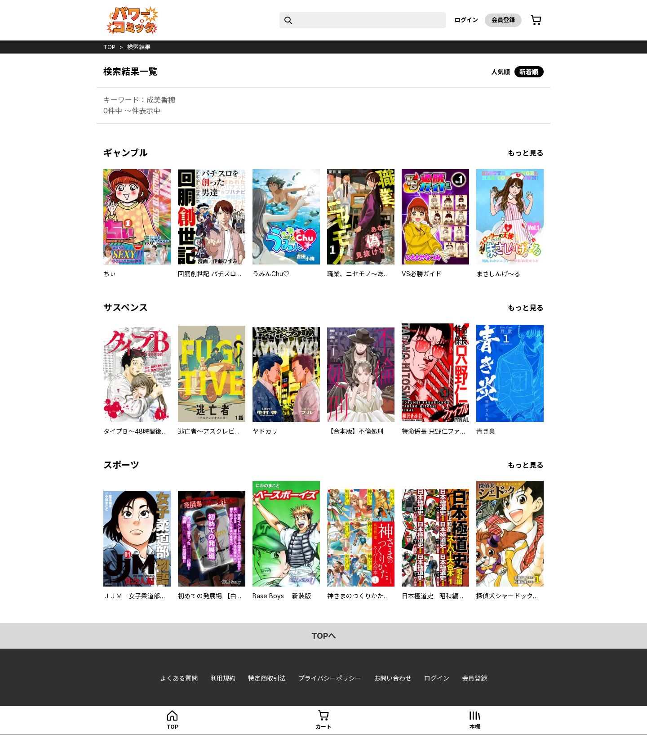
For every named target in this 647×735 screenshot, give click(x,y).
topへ (323, 636)
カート (323, 726)
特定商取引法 (267, 678)
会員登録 (503, 19)
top (109, 46)
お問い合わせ (393, 678)
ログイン (466, 19)
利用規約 (222, 678)
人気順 (500, 72)
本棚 (475, 726)
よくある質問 (179, 678)
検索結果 (139, 46)
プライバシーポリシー (329, 678)
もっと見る (526, 152)
